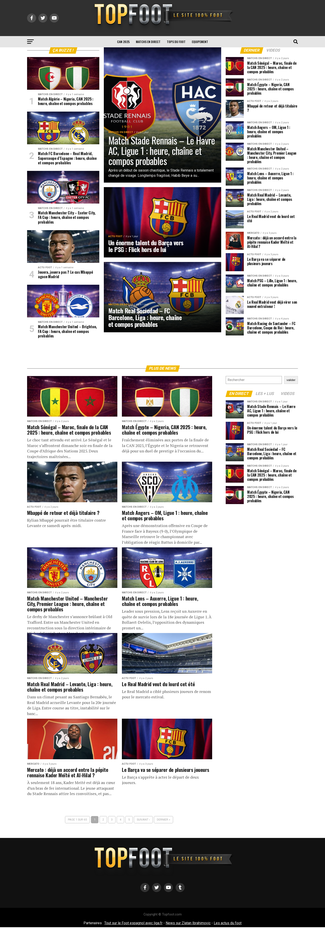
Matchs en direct (148, 41)
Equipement (200, 41)
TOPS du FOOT (176, 41)
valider (291, 381)
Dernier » (163, 821)
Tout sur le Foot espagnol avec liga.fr (133, 925)
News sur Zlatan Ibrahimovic (188, 925)
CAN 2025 (123, 41)
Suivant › (143, 821)
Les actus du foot (227, 925)
